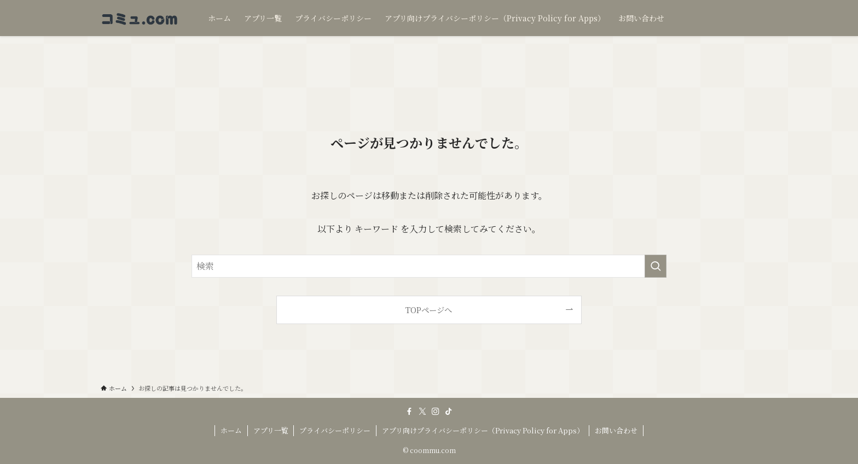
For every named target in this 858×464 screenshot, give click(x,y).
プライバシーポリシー (334, 430)
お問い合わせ (616, 430)
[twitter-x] (422, 411)
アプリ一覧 (270, 430)
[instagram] (435, 411)
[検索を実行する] (655, 266)
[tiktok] (449, 411)
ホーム (231, 430)
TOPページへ (428, 309)
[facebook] (409, 411)
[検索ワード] (429, 266)
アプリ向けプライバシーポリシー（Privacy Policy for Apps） (483, 430)
